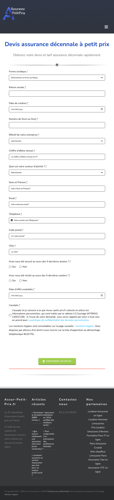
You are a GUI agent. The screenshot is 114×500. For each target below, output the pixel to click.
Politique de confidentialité (58, 491)
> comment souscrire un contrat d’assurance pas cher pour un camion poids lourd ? (37, 465)
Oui (14, 266)
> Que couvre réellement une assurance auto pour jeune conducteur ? (37, 440)
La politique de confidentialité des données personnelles (58, 320)
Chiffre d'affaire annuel (22, 150)
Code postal (16, 230)
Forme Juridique (18, 71)
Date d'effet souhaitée (21, 289)
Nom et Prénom (18, 182)
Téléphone (15, 214)
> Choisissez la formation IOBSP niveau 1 (37, 416)
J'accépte (14, 305)
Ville (12, 245)
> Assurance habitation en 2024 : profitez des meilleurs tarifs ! (48, 418)
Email (12, 198)
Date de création (18, 103)
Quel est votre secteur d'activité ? (27, 166)
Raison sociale (17, 87)
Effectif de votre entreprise (24, 134)
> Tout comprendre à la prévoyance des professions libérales (48, 439)
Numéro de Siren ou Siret (23, 119)
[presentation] (31, 347)
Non (25, 266)
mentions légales (84, 326)
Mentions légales (11, 494)
